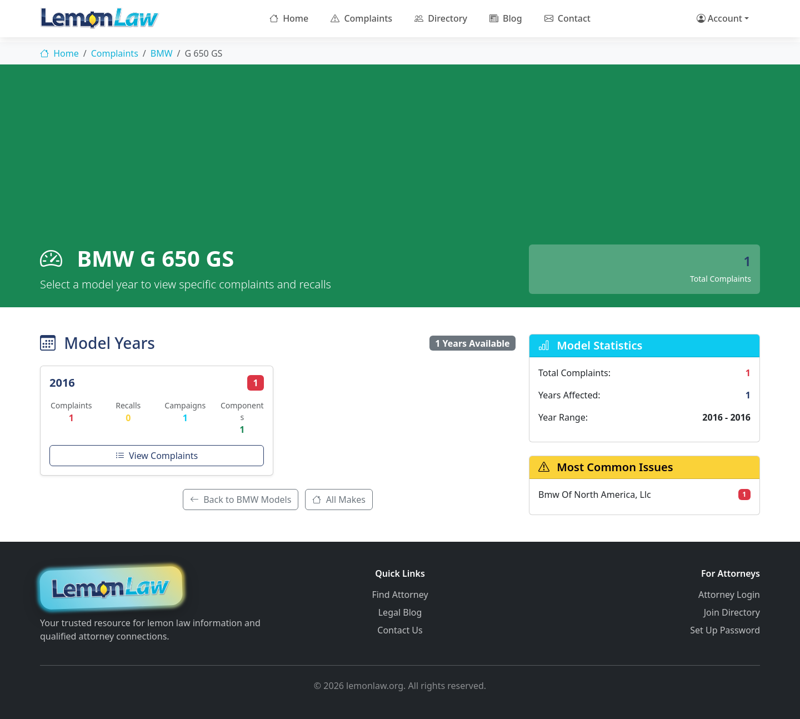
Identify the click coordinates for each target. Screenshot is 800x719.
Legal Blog (400, 612)
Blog (505, 18)
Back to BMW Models (240, 499)
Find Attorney (400, 594)
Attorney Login (729, 594)
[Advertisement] (400, 161)
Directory (440, 18)
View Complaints (157, 456)
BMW (162, 53)
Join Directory (732, 612)
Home (288, 18)
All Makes (339, 499)
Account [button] (719, 18)
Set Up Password (725, 630)
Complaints (361, 18)
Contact (567, 18)
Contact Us (399, 630)
